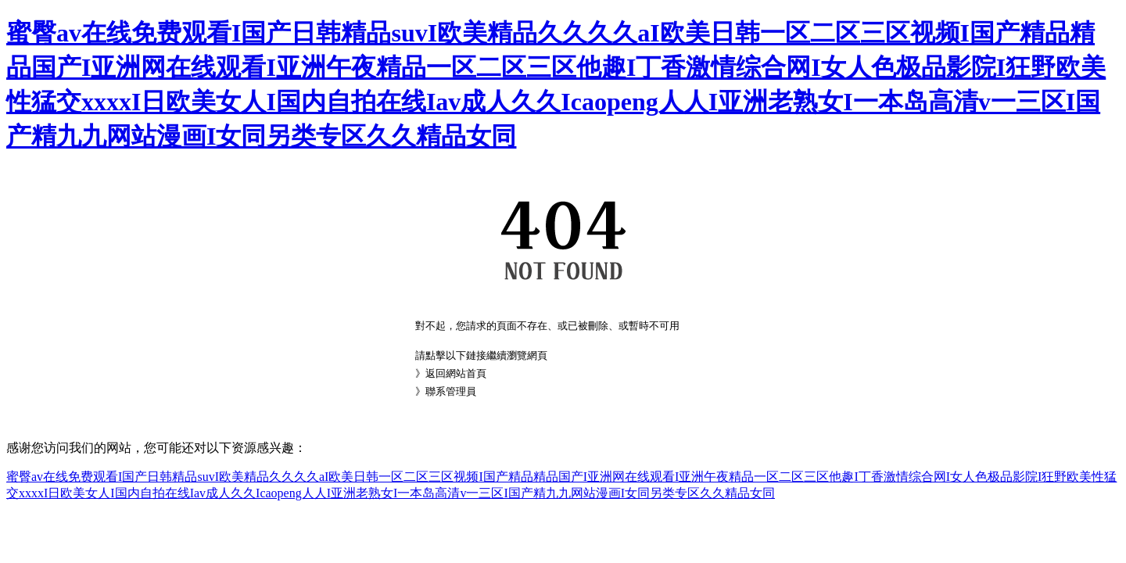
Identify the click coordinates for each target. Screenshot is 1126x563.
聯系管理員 (450, 391)
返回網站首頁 (455, 373)
